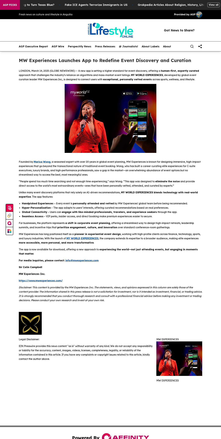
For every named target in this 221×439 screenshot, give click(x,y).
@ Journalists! (128, 46)
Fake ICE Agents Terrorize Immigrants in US (98, 5)
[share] (200, 46)
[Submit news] (9, 208)
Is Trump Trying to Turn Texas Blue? (31, 5)
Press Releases (105, 46)
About (167, 46)
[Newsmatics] (9, 231)
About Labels (150, 46)
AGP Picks (10, 4)
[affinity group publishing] (9, 223)
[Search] (192, 46)
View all (213, 4)
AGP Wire (58, 46)
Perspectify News (79, 46)
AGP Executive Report (33, 46)
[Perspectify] (9, 216)
